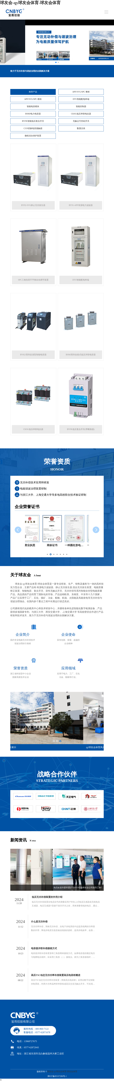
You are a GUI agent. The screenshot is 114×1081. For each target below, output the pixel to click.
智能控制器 (81, 106)
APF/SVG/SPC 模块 (33, 99)
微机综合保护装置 (33, 136)
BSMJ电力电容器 (33, 114)
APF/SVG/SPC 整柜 (81, 92)
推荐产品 (33, 92)
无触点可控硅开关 (81, 121)
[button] (47, 554)
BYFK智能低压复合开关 (33, 121)
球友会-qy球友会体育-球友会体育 (30, 2)
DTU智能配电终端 (81, 99)
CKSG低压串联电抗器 (81, 114)
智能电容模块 (33, 106)
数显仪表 (81, 128)
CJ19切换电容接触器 (33, 128)
